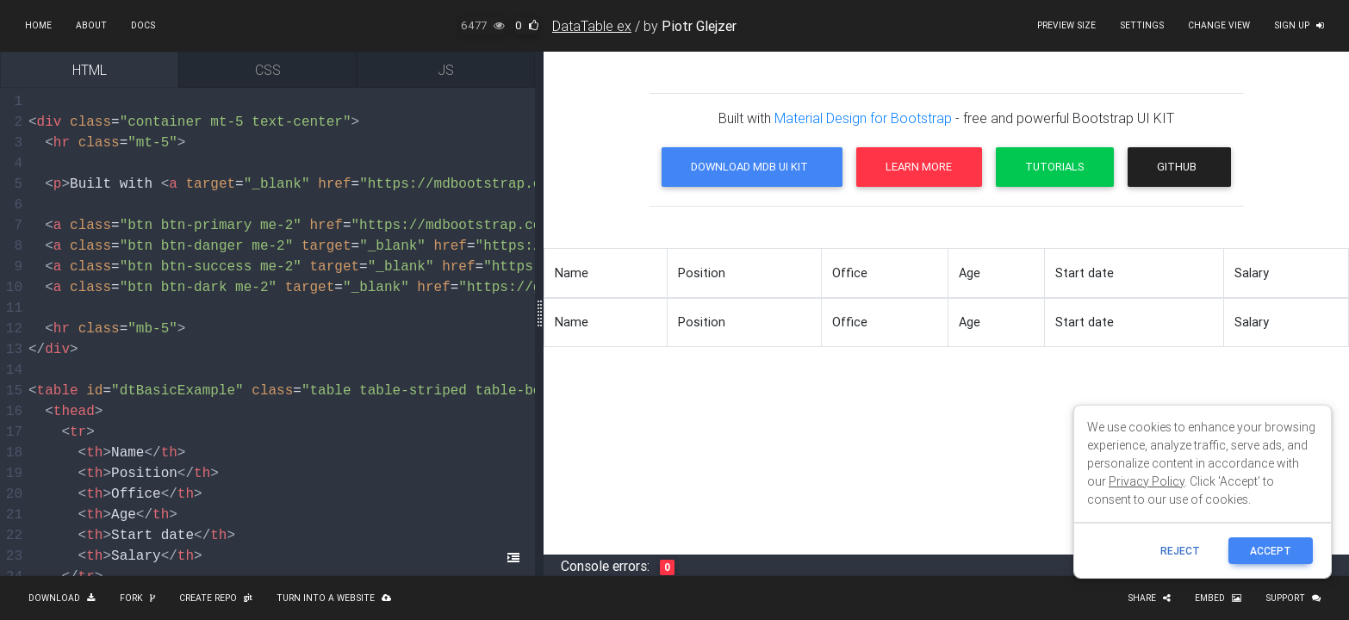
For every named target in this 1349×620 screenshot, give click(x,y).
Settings (1142, 25)
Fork (137, 598)
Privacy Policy (1146, 481)
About (91, 25)
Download (62, 598)
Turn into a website (334, 598)
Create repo (215, 598)
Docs (143, 25)
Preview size (1066, 25)
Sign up (1299, 25)
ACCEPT (1270, 550)
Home (38, 25)
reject (1180, 550)
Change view (1219, 25)
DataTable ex (591, 25)
